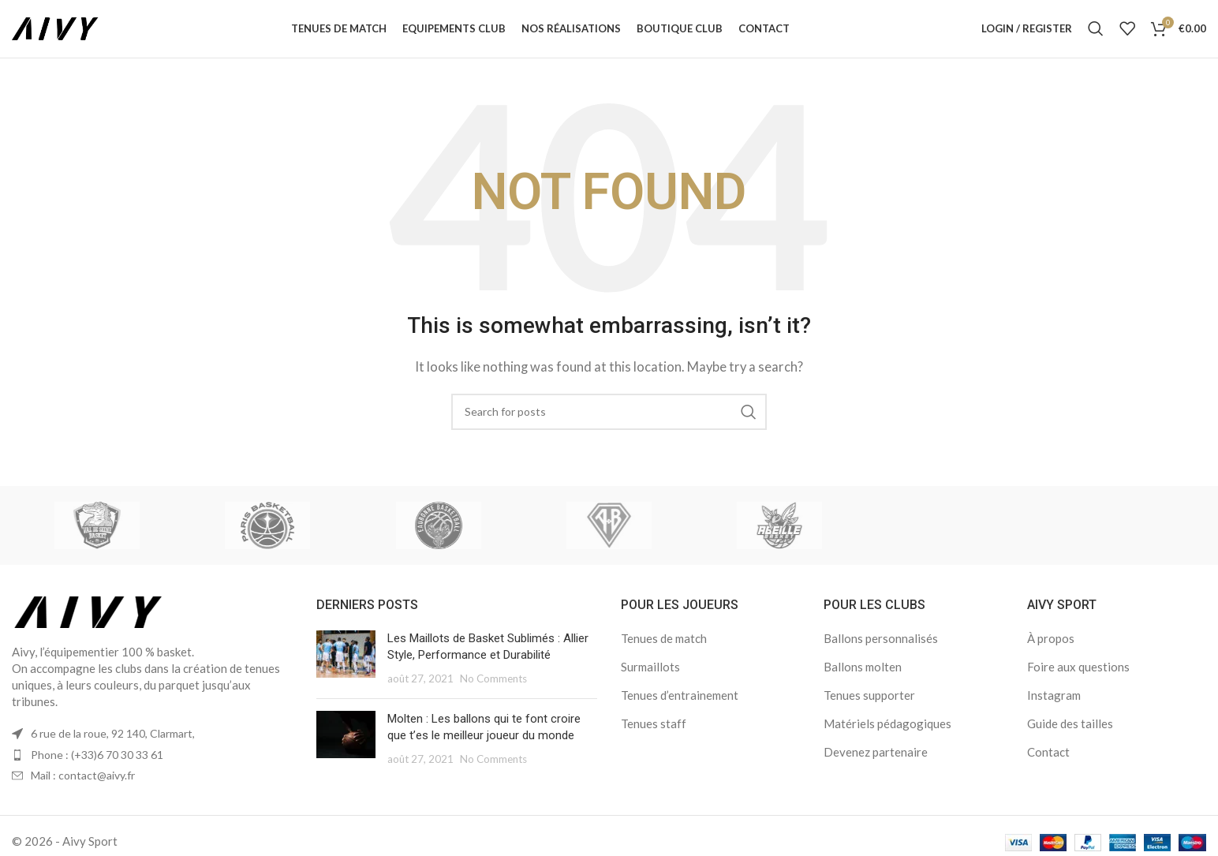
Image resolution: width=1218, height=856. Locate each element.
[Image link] (89, 624)
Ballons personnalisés (881, 652)
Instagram (1054, 708)
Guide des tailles (1070, 737)
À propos (1050, 652)
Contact (1048, 765)
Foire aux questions (1078, 680)
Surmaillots (650, 680)
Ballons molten (863, 680)
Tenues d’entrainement (679, 708)
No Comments (493, 692)
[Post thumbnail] (345, 672)
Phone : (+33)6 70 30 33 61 (97, 768)
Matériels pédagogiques (887, 737)
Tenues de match (664, 652)
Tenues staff (653, 737)
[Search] (1096, 35)
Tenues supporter (869, 708)
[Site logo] (67, 34)
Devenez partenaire (876, 765)
